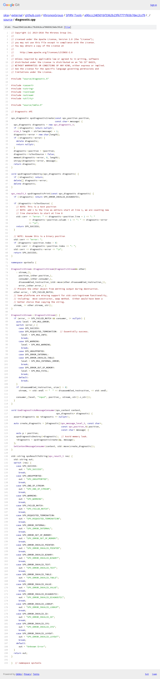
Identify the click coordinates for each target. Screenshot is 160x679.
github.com (33, 15)
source (7, 19)
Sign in (153, 4)
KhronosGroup (53, 15)
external (16, 15)
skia (6, 15)
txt (147, 674)
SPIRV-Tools (74, 15)
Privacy (27, 674)
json (154, 674)
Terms (36, 674)
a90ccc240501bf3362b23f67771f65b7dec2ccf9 (114, 15)
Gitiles (19, 674)
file (67, 27)
